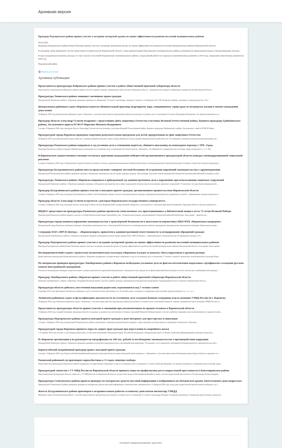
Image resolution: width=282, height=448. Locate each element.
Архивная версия (54, 11)
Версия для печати (50, 71)
